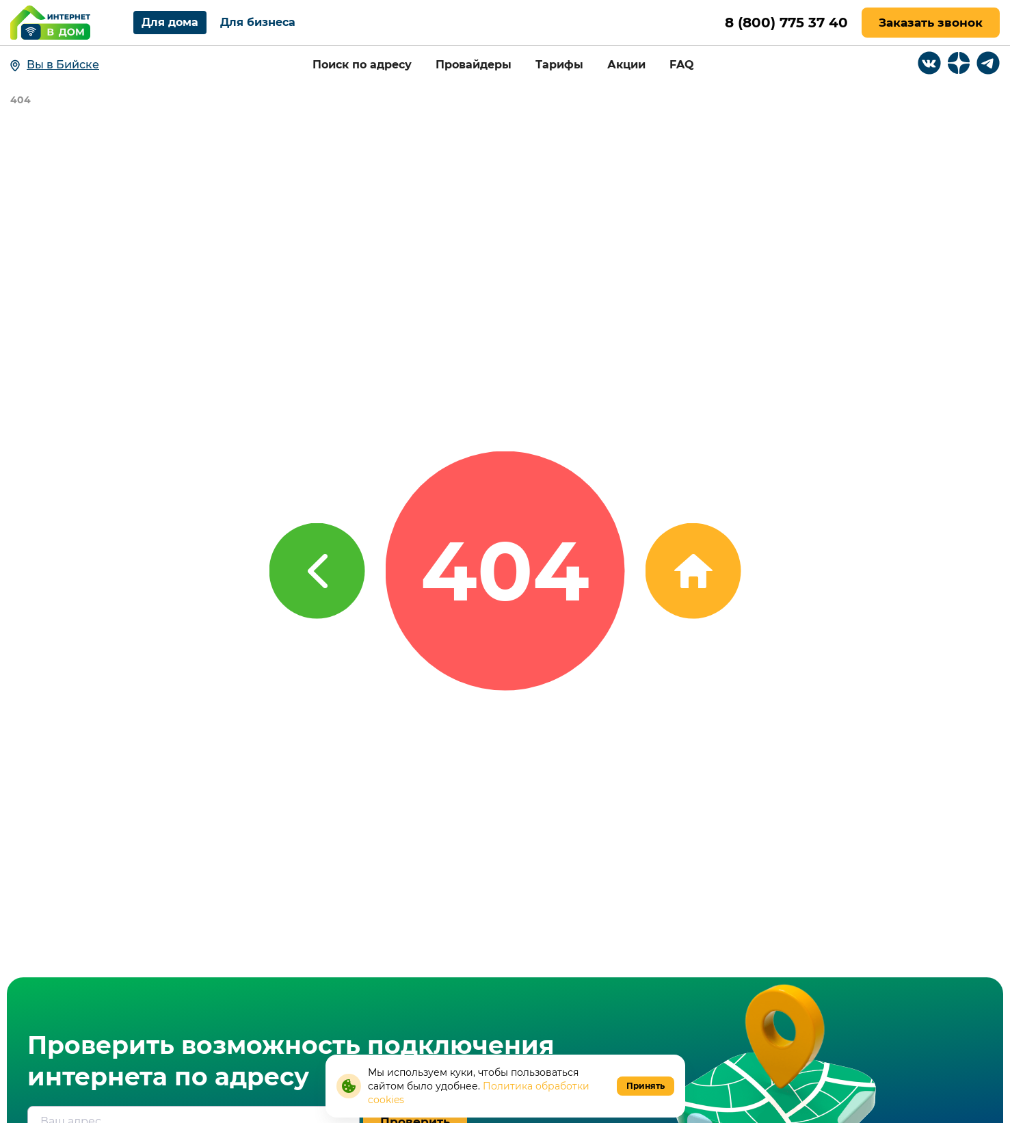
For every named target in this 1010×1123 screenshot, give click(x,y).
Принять (645, 1086)
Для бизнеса (257, 22)
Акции (626, 64)
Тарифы (559, 64)
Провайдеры (473, 64)
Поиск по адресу (362, 64)
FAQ (681, 64)
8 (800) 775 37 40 (786, 22)
